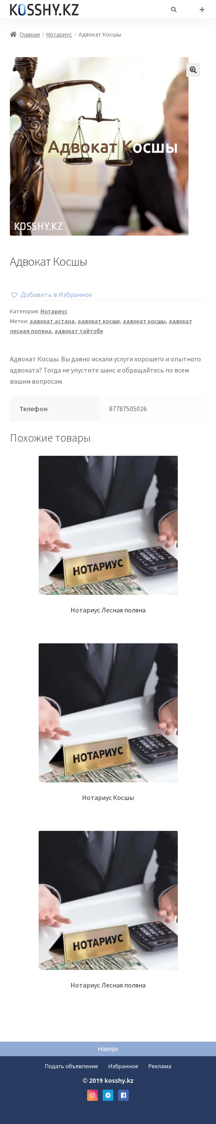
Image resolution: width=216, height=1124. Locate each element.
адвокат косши (99, 321)
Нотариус (59, 34)
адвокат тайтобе (79, 331)
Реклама (159, 1066)
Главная (30, 34)
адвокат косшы (144, 321)
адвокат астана (52, 321)
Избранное (123, 1066)
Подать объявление (71, 1066)
